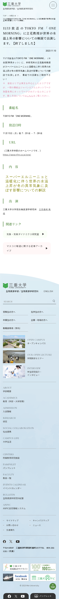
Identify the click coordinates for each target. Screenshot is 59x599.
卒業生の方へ (9, 319)
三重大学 (14, 285)
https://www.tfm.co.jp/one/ (17, 155)
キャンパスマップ (41, 520)
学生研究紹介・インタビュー (41, 371)
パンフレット (9, 466)
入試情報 (10, 410)
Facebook (9, 596)
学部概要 (7, 389)
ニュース (37, 525)
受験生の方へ (9, 311)
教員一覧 (8, 476)
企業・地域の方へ (39, 319)
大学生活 (11, 440)
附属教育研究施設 (11, 456)
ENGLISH (48, 291)
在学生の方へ (37, 311)
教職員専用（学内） (12, 328)
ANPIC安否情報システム (14, 507)
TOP (4, 15)
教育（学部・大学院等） (14, 400)
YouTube (22, 596)
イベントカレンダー (14, 486)
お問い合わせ (12, 525)
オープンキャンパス (41, 342)
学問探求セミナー (41, 357)
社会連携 (18, 430)
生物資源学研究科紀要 (13, 496)
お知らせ (12, 15)
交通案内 (10, 530)
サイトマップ (12, 520)
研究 (9, 420)
